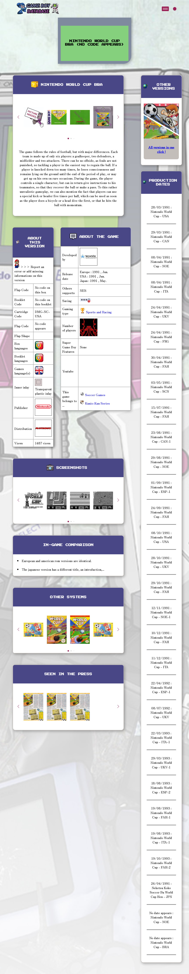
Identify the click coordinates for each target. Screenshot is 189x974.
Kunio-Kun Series (95, 403)
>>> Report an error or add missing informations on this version (29, 273)
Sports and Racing (98, 312)
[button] (118, 117)
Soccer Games (92, 394)
